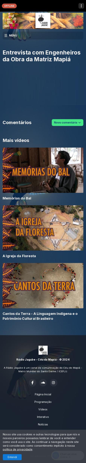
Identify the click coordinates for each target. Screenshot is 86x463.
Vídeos (42, 409)
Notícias (43, 424)
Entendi (12, 457)
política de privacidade (17, 449)
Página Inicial (43, 394)
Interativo (43, 416)
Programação (43, 401)
